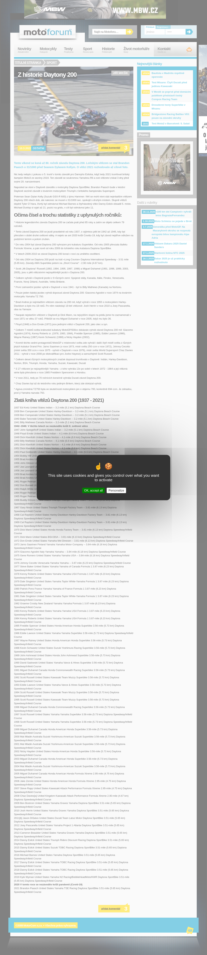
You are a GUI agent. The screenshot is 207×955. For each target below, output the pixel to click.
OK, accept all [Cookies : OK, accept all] (93, 490)
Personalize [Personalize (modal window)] (116, 490)
